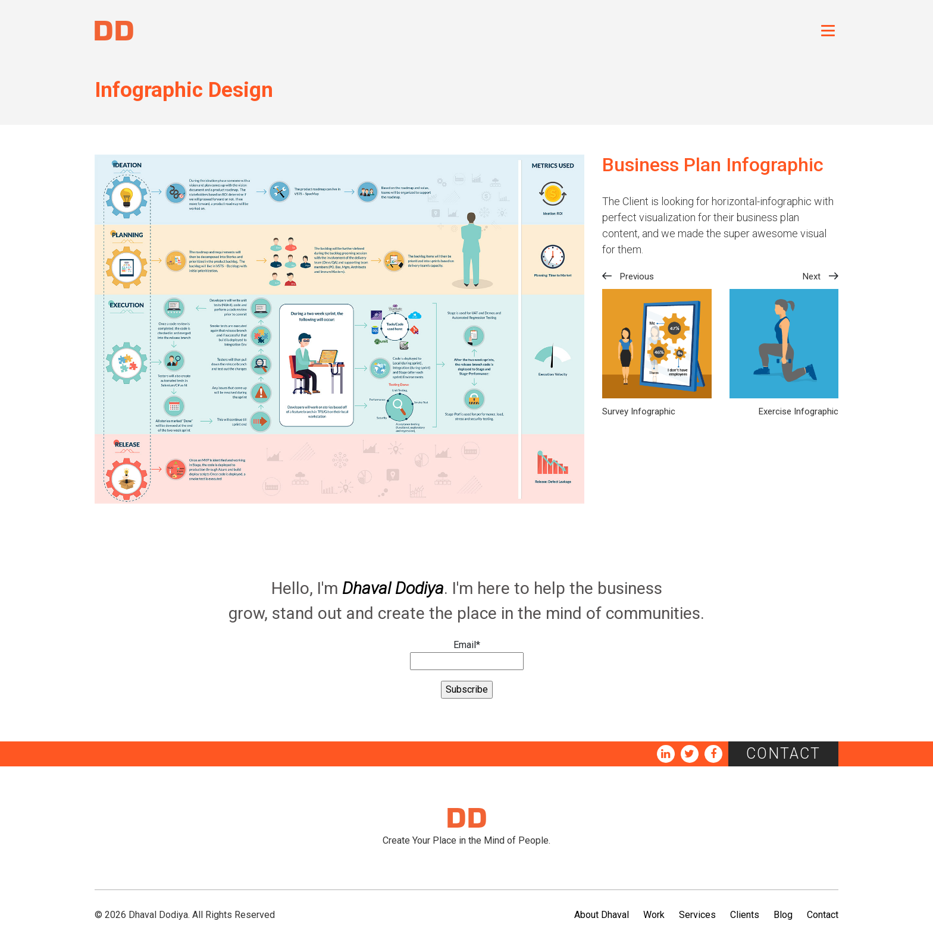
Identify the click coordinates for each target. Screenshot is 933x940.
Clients (744, 914)
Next (812, 276)
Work (654, 914)
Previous (637, 276)
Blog (783, 914)
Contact (783, 753)
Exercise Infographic (798, 411)
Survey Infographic (638, 411)
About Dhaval (601, 914)
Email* (467, 654)
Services (697, 914)
